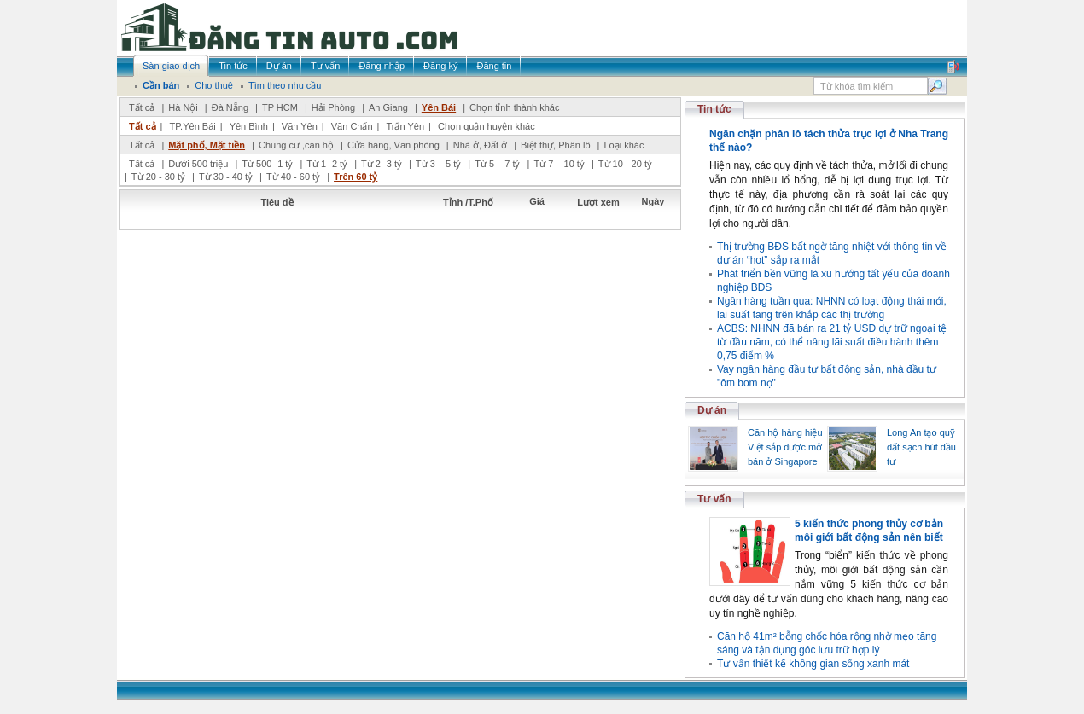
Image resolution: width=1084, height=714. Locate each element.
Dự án (711, 410)
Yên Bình (249, 126)
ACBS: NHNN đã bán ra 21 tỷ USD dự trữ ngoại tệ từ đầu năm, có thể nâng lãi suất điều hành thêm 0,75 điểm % (832, 342)
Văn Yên (300, 126)
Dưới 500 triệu (198, 164)
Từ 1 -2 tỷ (326, 164)
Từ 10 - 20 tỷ (625, 164)
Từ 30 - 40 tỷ (226, 176)
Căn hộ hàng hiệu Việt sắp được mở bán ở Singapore (785, 447)
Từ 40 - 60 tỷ (293, 176)
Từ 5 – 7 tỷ (497, 164)
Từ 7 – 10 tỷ (558, 164)
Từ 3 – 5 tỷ (438, 164)
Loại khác (623, 145)
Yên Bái (439, 107)
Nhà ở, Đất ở (480, 145)
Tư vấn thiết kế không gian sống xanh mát (813, 664)
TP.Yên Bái (192, 126)
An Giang (388, 107)
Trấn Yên (406, 126)
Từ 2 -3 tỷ (381, 164)
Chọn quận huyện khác (486, 126)
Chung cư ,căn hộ (296, 145)
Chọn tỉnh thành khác (514, 107)
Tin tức (714, 109)
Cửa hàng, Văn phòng (393, 145)
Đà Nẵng (230, 107)
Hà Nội (183, 107)
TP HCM (280, 107)
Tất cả (141, 107)
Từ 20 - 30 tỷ (158, 176)
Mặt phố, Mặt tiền (206, 145)
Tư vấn (714, 499)
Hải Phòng (333, 107)
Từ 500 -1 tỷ (267, 164)
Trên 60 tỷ (355, 176)
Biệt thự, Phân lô (556, 145)
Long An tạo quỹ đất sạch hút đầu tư (921, 447)
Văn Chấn (352, 126)
